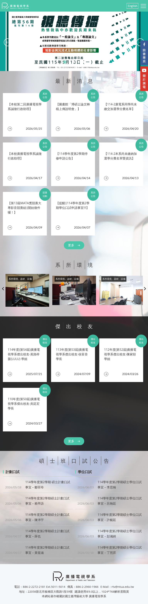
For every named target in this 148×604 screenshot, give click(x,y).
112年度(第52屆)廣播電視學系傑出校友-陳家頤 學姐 (120, 354)
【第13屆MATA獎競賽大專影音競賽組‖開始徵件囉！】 (24, 207)
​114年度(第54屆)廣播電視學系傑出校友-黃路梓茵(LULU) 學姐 (24, 354)
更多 (71, 245)
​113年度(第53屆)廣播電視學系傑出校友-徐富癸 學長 (72, 354)
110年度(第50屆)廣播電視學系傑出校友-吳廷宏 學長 (24, 403)
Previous (3, 288)
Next (145, 288)
